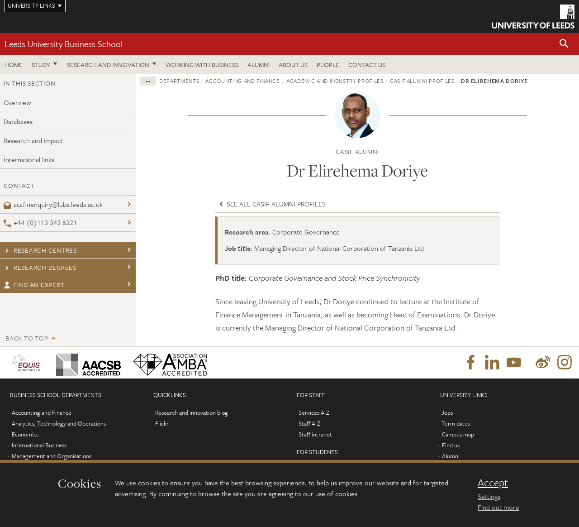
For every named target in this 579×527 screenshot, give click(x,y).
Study (41, 64)
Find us (451, 445)
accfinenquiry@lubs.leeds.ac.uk (53, 204)
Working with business (202, 64)
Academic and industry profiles (335, 81)
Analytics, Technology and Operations (59, 423)
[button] (564, 44)
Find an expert (34, 284)
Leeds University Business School (64, 44)
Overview (17, 102)
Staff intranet (315, 434)
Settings (489, 496)
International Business (39, 445)
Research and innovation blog (191, 412)
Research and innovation (107, 64)
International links (29, 159)
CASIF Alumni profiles (422, 81)
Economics (25, 434)
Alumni (258, 64)
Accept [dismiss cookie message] (493, 482)
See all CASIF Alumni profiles (272, 204)
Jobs (447, 412)
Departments (179, 81)
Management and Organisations (51, 455)
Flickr (162, 423)
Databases (18, 121)
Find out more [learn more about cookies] (498, 507)
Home (14, 64)
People (328, 64)
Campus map (458, 434)
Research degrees (40, 267)
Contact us (366, 64)
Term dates (455, 423)
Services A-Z (314, 412)
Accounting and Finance (242, 81)
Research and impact (33, 140)
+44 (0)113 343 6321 (40, 222)
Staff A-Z (309, 423)
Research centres (40, 250)
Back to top (26, 338)
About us (293, 64)
